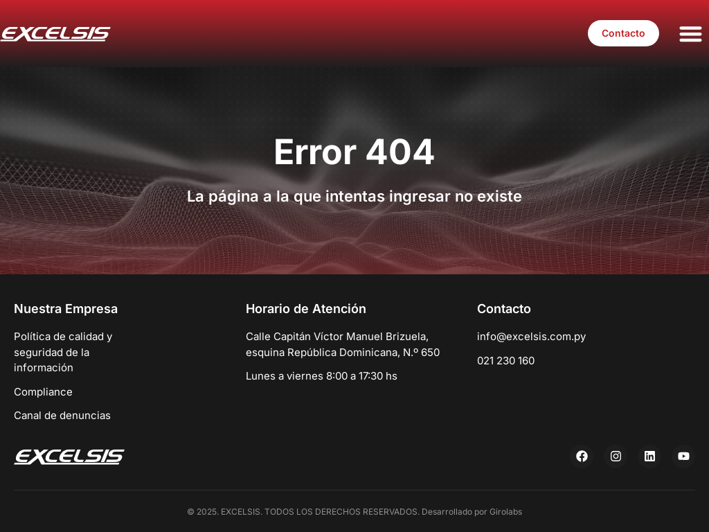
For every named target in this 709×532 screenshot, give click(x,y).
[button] (691, 33)
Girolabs (506, 511)
